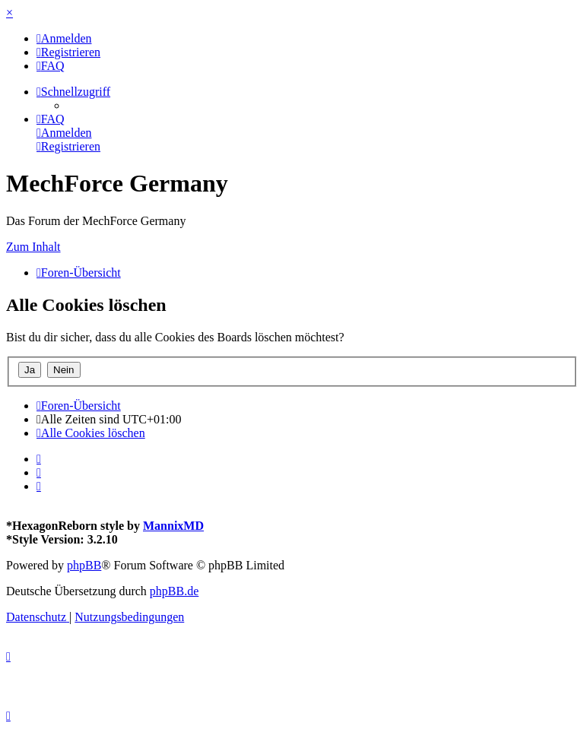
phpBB (84, 565)
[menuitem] (64, 38)
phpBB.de (174, 591)
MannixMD (173, 525)
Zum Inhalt (33, 246)
